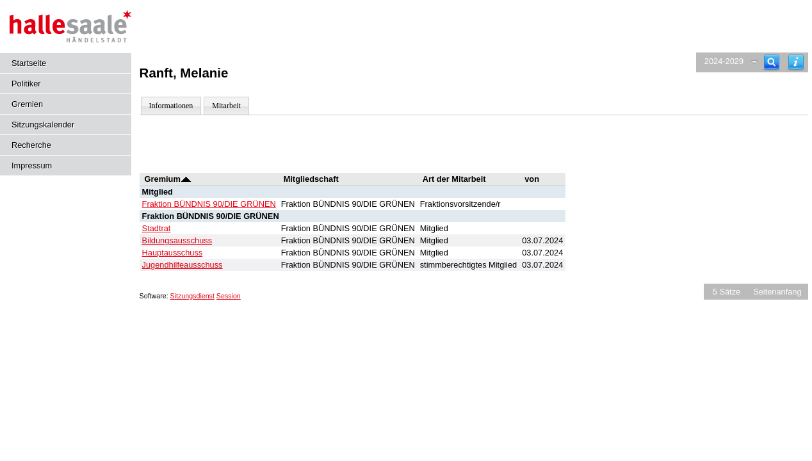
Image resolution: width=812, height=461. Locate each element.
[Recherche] (771, 62)
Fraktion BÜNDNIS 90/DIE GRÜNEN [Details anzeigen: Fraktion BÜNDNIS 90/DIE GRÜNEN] (209, 204)
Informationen (171, 105)
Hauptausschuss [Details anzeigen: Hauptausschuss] (172, 252)
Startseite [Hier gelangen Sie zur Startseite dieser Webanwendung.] (29, 63)
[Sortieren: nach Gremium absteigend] (186, 179)
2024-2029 (723, 61)
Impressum (32, 165)
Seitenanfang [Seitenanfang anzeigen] (777, 291)
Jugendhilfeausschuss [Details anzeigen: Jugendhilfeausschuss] (182, 265)
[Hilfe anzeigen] (796, 62)
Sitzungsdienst (192, 296)
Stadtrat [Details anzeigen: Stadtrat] (156, 228)
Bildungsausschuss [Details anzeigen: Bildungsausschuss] (177, 240)
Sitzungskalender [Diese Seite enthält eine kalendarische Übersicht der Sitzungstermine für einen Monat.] (43, 124)
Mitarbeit (226, 105)
